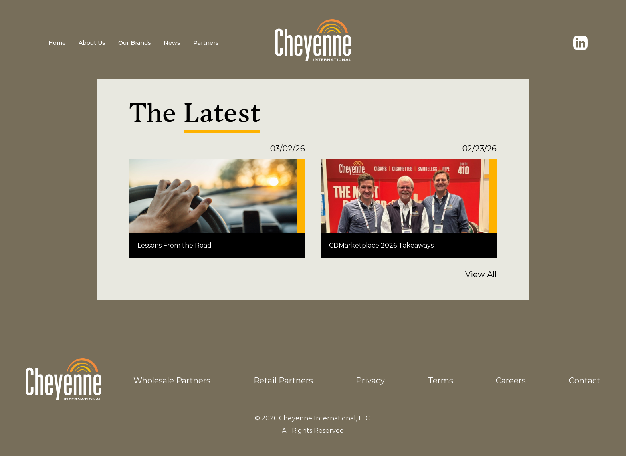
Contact (584, 380)
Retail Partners (283, 380)
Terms (440, 380)
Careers (511, 380)
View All (481, 274)
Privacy (370, 380)
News (172, 42)
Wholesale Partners (171, 380)
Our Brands (134, 42)
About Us (92, 42)
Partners (206, 42)
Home (57, 42)
